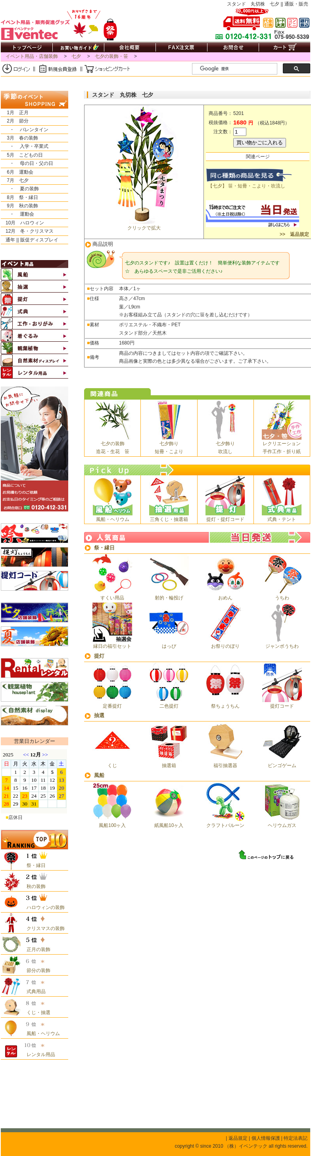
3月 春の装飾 (19, 138)
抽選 (99, 715)
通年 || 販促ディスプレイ (29, 240)
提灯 (99, 656)
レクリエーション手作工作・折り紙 (281, 444)
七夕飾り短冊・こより (169, 444)
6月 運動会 (17, 172)
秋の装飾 (34, 886)
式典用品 (34, 991)
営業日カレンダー (34, 741)
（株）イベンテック (246, 1146)
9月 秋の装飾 (19, 206)
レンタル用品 (38, 1054)
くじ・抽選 (36, 1012)
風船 (99, 775)
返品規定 (238, 1138)
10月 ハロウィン (22, 223)
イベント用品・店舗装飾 (32, 56)
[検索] (238, 69)
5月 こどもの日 (22, 155)
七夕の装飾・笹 (111, 56)
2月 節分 (15, 121)
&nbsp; (34, 781)
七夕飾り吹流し (225, 444)
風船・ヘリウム (41, 1033)
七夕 (76, 56)
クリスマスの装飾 (43, 928)
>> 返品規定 (293, 234)
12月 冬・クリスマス (27, 231)
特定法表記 (295, 1138)
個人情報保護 (265, 1138)
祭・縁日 (104, 548)
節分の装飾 (36, 970)
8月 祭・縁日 (19, 197)
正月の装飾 (36, 949)
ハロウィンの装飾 (43, 907)
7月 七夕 (15, 180)
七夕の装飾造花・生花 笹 (112, 444)
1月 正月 (15, 112)
